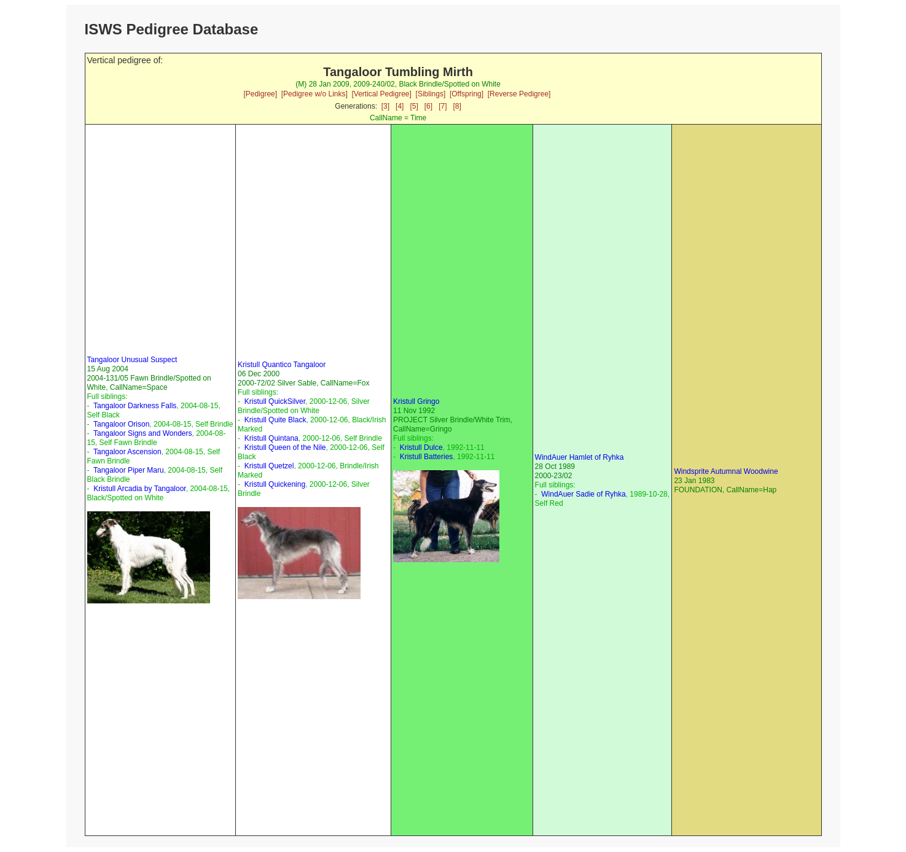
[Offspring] (466, 94)
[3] (385, 106)
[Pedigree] (260, 94)
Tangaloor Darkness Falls (134, 405)
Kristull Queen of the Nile (285, 447)
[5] (414, 106)
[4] (400, 106)
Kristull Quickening (274, 484)
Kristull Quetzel (269, 466)
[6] (428, 106)
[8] (457, 106)
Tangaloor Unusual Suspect (132, 359)
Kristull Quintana (271, 438)
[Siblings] (431, 94)
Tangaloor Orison (121, 424)
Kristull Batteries (426, 456)
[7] (443, 106)
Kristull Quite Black (275, 420)
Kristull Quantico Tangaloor (282, 364)
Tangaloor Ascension (127, 451)
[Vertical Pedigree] (381, 94)
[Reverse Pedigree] (519, 94)
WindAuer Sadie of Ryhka (583, 494)
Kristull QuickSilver (274, 401)
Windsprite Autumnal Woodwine (726, 471)
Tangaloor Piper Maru (128, 470)
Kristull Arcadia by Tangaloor (139, 488)
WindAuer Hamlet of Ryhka (579, 457)
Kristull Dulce (421, 447)
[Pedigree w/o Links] (314, 94)
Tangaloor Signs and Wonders (142, 433)
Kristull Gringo (416, 401)
